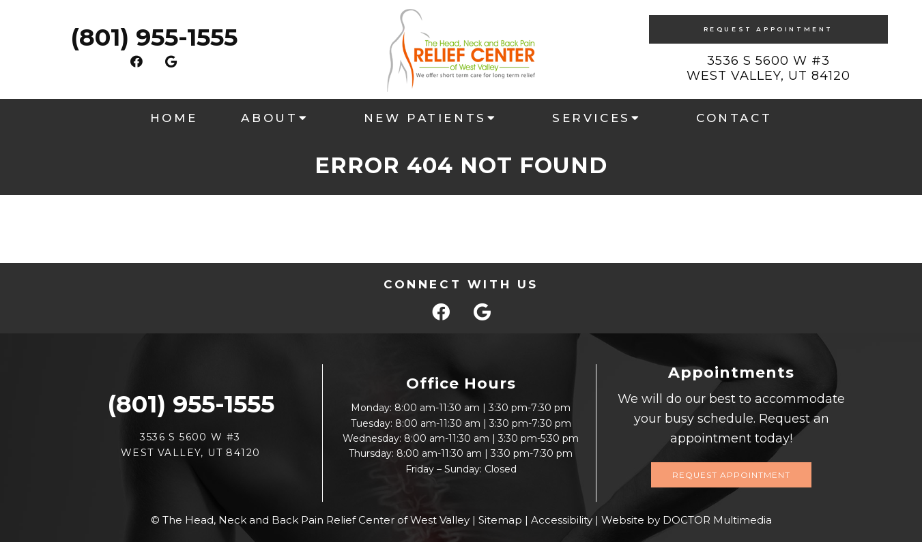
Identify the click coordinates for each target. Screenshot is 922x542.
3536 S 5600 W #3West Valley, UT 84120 (768, 68)
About (269, 118)
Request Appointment (768, 29)
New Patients (425, 118)
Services (591, 118)
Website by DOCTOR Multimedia (686, 519)
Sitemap (500, 519)
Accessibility (561, 519)
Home (173, 118)
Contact (734, 118)
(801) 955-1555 (153, 37)
